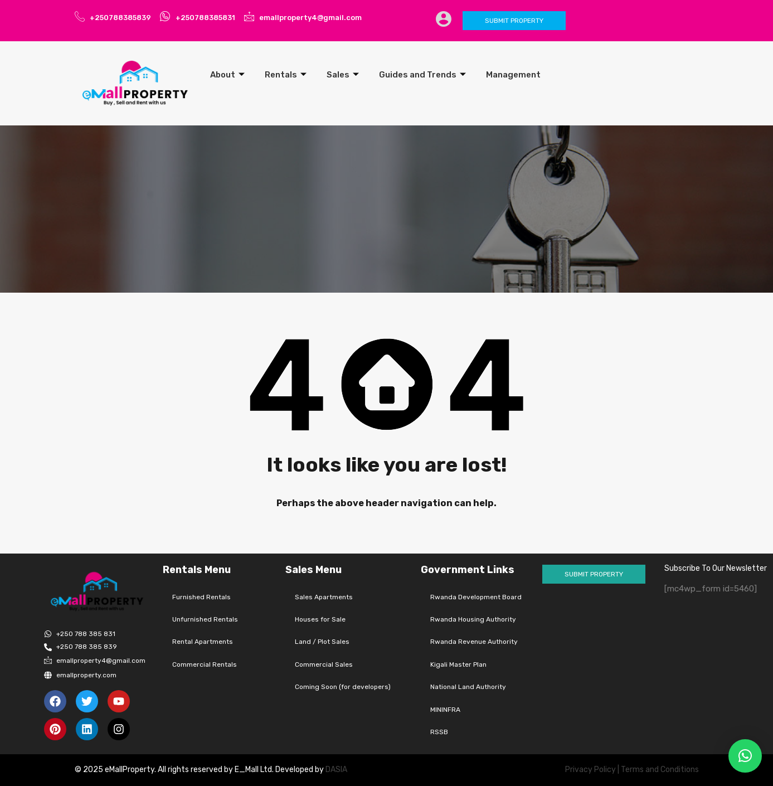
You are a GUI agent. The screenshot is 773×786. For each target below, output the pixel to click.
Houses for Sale (320, 619)
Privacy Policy (590, 769)
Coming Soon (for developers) (343, 687)
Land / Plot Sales (322, 642)
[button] (745, 756)
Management (513, 75)
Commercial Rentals (204, 664)
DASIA (337, 769)
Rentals (286, 75)
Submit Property (514, 21)
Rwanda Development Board (476, 597)
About (227, 75)
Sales (343, 75)
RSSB (439, 732)
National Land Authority (468, 687)
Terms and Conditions (660, 769)
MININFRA (445, 710)
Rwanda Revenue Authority (474, 642)
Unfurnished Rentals (205, 619)
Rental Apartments (202, 642)
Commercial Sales (324, 664)
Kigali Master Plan (458, 664)
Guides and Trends (422, 75)
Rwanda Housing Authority (473, 619)
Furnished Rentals (201, 597)
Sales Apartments (324, 597)
